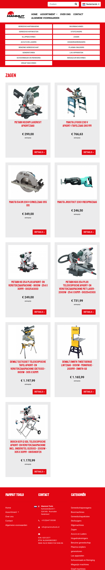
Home (34, 14)
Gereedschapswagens (28, 26)
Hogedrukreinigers (76, 42)
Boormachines (76, 26)
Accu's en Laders (28, 42)
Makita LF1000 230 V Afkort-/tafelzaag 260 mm (77, 123)
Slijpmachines (28, 37)
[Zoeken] (63, 4)
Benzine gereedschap (29, 47)
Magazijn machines (76, 58)
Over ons (65, 14)
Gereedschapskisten (28, 32)
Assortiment (48, 14)
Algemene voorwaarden (45, 18)
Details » (39, 152)
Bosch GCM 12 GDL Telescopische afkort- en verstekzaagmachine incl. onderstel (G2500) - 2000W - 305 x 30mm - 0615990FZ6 (28, 447)
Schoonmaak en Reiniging (29, 58)
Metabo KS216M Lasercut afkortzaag (28, 123)
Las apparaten (76, 53)
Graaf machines (28, 63)
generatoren (29, 53)
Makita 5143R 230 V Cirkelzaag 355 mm (28, 203)
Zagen (76, 37)
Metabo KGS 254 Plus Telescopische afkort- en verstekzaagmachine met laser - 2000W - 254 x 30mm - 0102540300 (77, 287)
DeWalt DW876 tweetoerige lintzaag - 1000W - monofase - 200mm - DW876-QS (77, 365)
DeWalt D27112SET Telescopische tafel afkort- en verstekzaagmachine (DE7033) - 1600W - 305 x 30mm (28, 367)
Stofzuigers (76, 32)
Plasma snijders (76, 47)
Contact (78, 14)
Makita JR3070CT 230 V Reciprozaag (77, 202)
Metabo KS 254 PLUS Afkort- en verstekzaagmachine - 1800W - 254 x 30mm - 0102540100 (28, 285)
